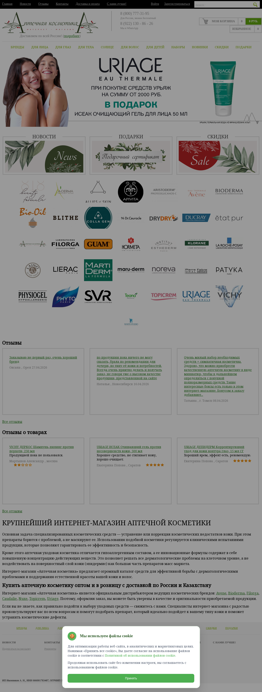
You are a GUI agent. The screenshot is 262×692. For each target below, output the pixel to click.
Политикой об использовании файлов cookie (140, 655)
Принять (131, 677)
